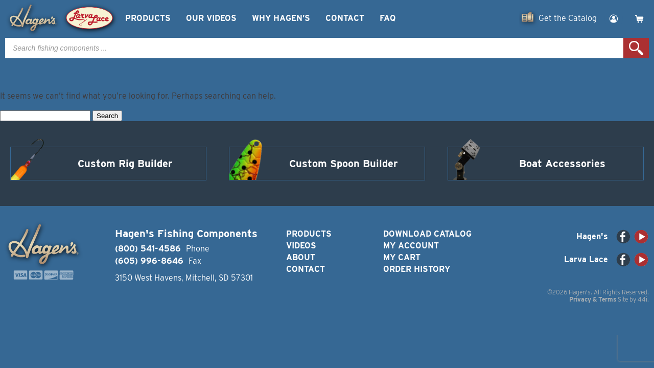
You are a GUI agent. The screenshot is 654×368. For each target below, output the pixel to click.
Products (148, 18)
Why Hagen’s (281, 18)
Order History (416, 269)
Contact (344, 18)
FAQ (387, 18)
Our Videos (211, 18)
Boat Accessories (562, 163)
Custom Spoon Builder (343, 163)
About (300, 257)
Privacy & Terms (592, 299)
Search (636, 48)
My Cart (402, 257)
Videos (301, 245)
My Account (411, 245)
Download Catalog (427, 234)
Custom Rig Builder (125, 163)
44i (642, 299)
